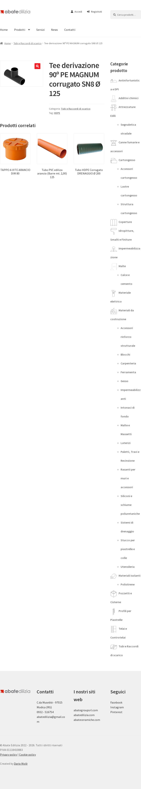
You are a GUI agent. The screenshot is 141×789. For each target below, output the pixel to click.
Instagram (117, 707)
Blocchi (125, 354)
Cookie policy (27, 754)
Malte (122, 266)
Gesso (124, 381)
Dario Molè (21, 763)
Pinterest (116, 712)
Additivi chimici (128, 98)
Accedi (76, 11)
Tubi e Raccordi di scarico (27, 43)
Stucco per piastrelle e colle (128, 549)
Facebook (116, 702)
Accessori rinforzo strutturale (128, 336)
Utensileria (128, 566)
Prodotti (19, 30)
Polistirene (128, 584)
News (54, 30)
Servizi (40, 30)
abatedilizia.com (84, 715)
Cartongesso (127, 160)
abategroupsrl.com (86, 710)
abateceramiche (84, 720)
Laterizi (126, 443)
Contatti (69, 30)
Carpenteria (128, 363)
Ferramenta (128, 372)
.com (97, 720)
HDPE (57, 113)
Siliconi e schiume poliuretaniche (130, 504)
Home (7, 43)
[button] (37, 66)
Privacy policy (8, 754)
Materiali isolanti (129, 575)
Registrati (94, 11)
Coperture (125, 222)
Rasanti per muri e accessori (128, 478)
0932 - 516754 (45, 712)
